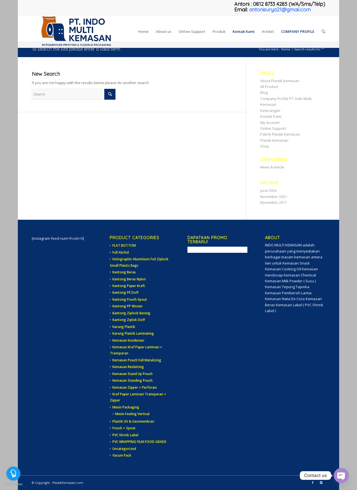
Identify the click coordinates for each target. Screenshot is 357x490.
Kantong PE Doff (125, 292)
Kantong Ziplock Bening (131, 313)
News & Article (272, 167)
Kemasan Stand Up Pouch (132, 373)
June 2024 (268, 190)
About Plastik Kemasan (279, 80)
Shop (264, 146)
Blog (263, 92)
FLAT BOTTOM (124, 245)
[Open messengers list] (13, 474)
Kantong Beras (124, 272)
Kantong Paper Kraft (128, 285)
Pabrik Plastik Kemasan (280, 134)
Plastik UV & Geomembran (133, 421)
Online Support (273, 128)
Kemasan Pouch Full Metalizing (136, 360)
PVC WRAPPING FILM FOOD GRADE (139, 441)
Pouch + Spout (124, 428)
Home (285, 49)
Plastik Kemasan (274, 140)
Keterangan (270, 110)
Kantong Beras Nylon (129, 279)
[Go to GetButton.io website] (13, 484)
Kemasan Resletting (128, 366)
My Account (269, 122)
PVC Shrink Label (125, 435)
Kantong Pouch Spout (129, 299)
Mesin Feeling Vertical (132, 413)
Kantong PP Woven (127, 306)
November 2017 (273, 202)
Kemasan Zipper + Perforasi (134, 387)
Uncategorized (124, 448)
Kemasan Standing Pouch (132, 380)
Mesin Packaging (125, 407)
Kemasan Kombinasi (128, 340)
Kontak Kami (270, 116)
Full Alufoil (120, 252)
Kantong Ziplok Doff (128, 319)
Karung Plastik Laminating (133, 333)
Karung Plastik (123, 326)
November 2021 (273, 196)
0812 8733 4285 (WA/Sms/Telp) (289, 4)
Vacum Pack (121, 455)
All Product (269, 86)
